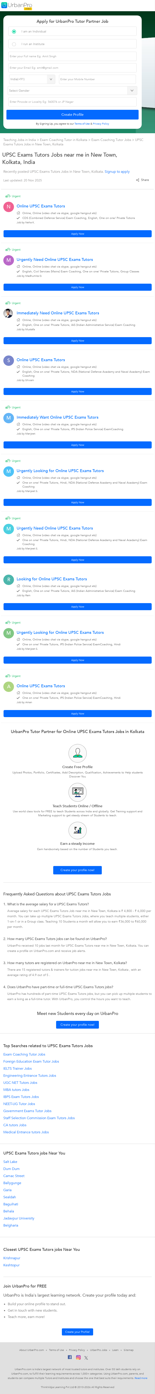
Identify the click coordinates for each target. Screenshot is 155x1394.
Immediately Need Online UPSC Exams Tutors (58, 313)
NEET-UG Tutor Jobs (19, 1104)
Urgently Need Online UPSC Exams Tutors (55, 259)
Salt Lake (10, 1161)
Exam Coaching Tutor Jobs (111, 140)
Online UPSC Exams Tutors (41, 206)
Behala (8, 1211)
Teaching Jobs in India (20, 140)
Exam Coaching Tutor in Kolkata (64, 140)
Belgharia (10, 1225)
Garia (7, 1190)
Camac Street (13, 1176)
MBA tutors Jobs (16, 1089)
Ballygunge (12, 1183)
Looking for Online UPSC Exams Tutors (52, 579)
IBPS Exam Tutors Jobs (21, 1096)
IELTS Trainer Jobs (17, 1068)
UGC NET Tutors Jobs (20, 1082)
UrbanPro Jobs (98, 1350)
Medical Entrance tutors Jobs (26, 1132)
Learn (115, 1350)
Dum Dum (11, 1168)
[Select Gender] (72, 90)
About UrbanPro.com (31, 1350)
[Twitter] (86, 1358)
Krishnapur (11, 1258)
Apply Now (77, 233)
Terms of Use (56, 1350)
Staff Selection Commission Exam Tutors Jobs (39, 1118)
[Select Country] (32, 79)
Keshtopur (11, 1265)
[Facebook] (70, 1358)
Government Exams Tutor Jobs (27, 1111)
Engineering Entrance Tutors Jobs (29, 1075)
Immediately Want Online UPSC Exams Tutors (57, 417)
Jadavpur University (18, 1218)
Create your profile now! (77, 870)
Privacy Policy (77, 1350)
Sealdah (9, 1197)
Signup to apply (117, 171)
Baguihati (10, 1204)
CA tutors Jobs (14, 1125)
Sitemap (128, 1350)
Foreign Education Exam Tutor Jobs (31, 1061)
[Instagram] (78, 1358)
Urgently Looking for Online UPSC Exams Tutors (60, 471)
